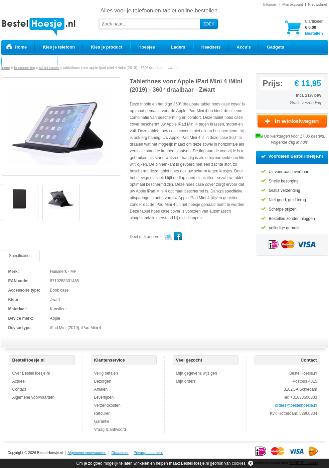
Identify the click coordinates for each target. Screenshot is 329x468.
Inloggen (270, 4)
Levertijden (104, 397)
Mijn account (292, 4)
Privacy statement (148, 453)
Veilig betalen (106, 373)
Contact (19, 389)
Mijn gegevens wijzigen (196, 373)
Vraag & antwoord (110, 429)
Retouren (102, 413)
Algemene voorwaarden (33, 397)
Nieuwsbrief (317, 4)
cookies (238, 463)
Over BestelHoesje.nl (31, 373)
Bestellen (314, 27)
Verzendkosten (107, 405)
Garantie (102, 421)
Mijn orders (186, 381)
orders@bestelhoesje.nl (296, 405)
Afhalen (101, 389)
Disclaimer (120, 453)
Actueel (19, 381)
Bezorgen (102, 381)
